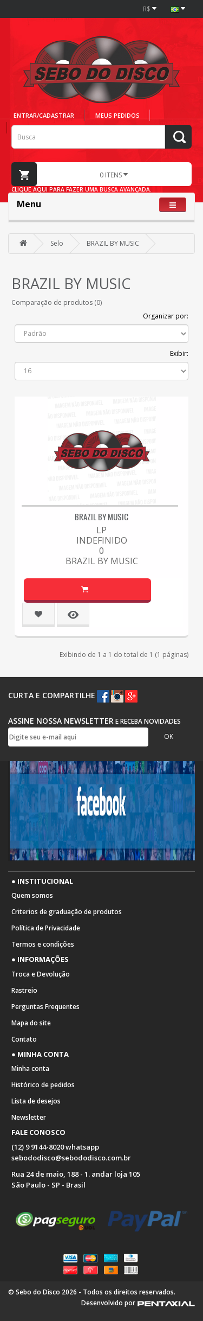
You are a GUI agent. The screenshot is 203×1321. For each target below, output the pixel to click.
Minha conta (30, 1068)
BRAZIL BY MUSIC (113, 243)
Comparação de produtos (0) (56, 302)
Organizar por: (165, 316)
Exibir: (179, 353)
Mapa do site (31, 1023)
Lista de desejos (36, 1101)
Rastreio (24, 990)
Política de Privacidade (45, 928)
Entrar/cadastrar (44, 115)
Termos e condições (42, 944)
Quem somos (32, 895)
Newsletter (28, 1117)
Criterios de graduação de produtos (66, 911)
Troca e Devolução (40, 974)
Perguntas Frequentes (45, 1006)
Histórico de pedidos (43, 1084)
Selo (56, 243)
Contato (24, 1039)
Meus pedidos (117, 115)
